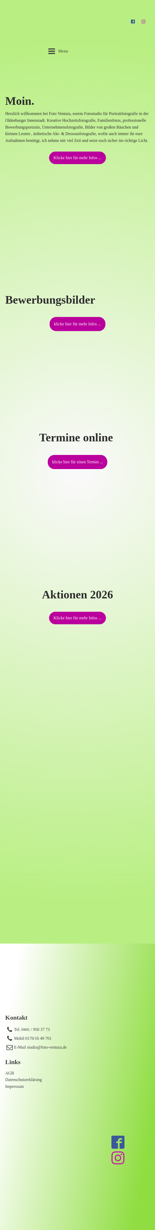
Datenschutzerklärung (23, 1079)
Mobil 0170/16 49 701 (33, 1038)
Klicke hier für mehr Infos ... (77, 157)
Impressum (14, 1086)
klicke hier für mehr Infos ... (77, 324)
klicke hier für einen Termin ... (77, 462)
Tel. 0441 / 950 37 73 (32, 1029)
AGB (9, 1073)
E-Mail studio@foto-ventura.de (40, 1047)
